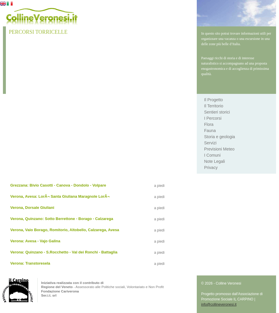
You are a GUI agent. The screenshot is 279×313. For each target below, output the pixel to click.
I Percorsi (212, 118)
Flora (209, 124)
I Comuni (212, 155)
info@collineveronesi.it (218, 304)
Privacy (211, 167)
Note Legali (214, 161)
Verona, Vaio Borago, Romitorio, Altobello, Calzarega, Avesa (64, 230)
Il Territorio (213, 106)
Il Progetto (213, 99)
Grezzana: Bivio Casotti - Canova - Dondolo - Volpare (58, 185)
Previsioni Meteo (219, 149)
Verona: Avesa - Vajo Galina (35, 241)
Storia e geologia (219, 136)
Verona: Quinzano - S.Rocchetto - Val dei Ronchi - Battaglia (63, 252)
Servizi (210, 143)
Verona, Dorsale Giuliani (32, 207)
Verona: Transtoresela (30, 263)
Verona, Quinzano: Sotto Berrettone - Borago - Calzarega (61, 218)
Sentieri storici (217, 112)
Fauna (210, 130)
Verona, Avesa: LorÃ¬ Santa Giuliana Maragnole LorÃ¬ (60, 196)
